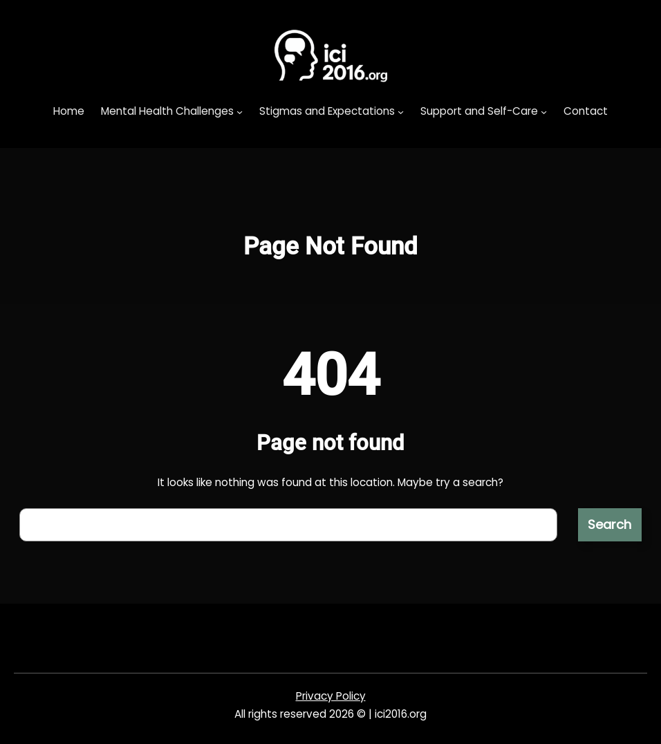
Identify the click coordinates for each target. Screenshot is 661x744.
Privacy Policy (331, 696)
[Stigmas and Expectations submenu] (401, 112)
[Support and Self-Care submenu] (544, 112)
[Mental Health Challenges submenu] (239, 112)
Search (609, 524)
